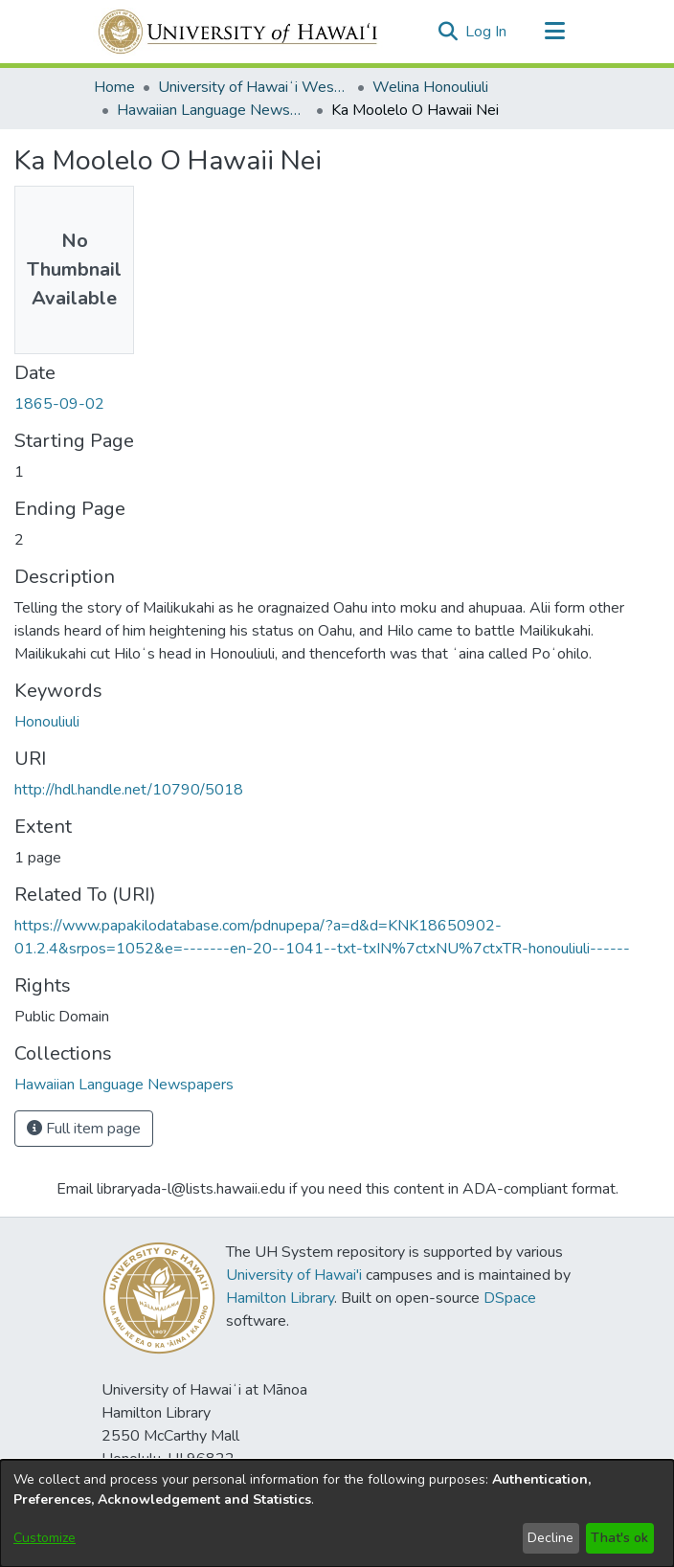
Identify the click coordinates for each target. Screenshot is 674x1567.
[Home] (239, 32)
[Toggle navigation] (554, 31)
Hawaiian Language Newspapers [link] (212, 110)
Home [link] (114, 87)
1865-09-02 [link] (59, 403)
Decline (550, 1538)
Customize (44, 1538)
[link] (124, 1084)
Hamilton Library (280, 1298)
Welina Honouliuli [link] (430, 87)
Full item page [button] (84, 1128)
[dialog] (337, 1513)
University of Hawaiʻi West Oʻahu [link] (253, 87)
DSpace (509, 1298)
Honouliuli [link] (46, 721)
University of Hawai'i (294, 1275)
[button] (448, 31)
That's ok (619, 1538)
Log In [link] (486, 31)
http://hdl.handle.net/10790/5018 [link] (128, 789)
